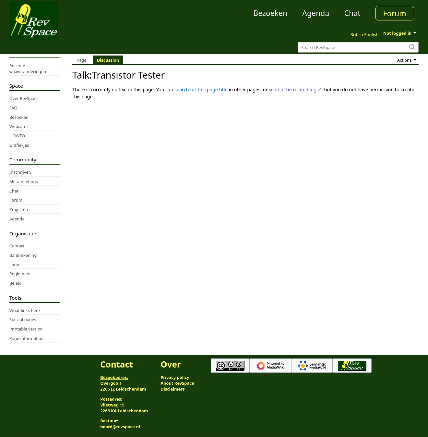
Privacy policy (174, 377)
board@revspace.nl (120, 427)
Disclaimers (172, 389)
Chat (352, 13)
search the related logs (294, 89)
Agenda (315, 13)
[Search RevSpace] (358, 47)
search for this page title (201, 89)
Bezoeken (270, 13)
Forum (394, 13)
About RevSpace (177, 383)
